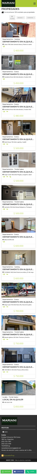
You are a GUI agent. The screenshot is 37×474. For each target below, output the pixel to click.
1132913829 (5, 446)
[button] (35, 3)
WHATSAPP (6, 472)
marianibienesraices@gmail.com (11, 448)
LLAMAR (30, 472)
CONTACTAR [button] (18, 472)
